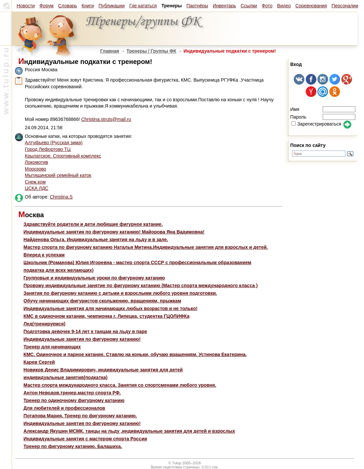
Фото (267, 5)
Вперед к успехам (44, 254)
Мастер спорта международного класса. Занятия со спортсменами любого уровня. (120, 385)
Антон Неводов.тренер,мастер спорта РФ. (72, 392)
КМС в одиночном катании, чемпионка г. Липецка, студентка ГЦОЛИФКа (106, 316)
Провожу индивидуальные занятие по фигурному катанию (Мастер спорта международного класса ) (141, 285)
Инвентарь (224, 5)
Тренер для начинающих (52, 346)
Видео (284, 5)
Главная (109, 51)
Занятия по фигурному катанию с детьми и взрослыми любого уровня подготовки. (120, 293)
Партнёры (197, 5)
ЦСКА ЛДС (37, 188)
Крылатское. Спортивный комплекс (63, 156)
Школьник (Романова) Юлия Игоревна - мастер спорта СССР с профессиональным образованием (137, 262)
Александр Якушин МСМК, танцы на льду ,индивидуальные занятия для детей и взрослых (129, 431)
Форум (46, 5)
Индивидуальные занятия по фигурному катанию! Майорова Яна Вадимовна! (114, 231)
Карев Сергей (39, 362)
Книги (88, 5)
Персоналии (345, 5)
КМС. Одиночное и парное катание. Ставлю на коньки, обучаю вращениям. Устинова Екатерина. (135, 354)
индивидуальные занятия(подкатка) (66, 377)
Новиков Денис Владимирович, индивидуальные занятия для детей (103, 369)
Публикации (112, 5)
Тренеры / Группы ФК (152, 51)
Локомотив (36, 162)
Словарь (67, 5)
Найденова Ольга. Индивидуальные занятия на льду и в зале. (96, 239)
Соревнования (311, 5)
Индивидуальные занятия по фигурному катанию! (82, 339)
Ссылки (249, 5)
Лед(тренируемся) (45, 323)
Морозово (35, 169)
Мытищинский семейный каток (58, 175)
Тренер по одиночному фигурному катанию (74, 400)
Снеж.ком (35, 182)
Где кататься (143, 5)
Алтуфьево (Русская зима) (54, 142)
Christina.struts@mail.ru (106, 119)
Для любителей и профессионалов (64, 408)
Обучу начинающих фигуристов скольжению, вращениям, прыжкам (102, 300)
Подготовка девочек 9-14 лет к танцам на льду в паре (85, 331)
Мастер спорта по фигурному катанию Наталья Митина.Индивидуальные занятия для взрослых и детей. (146, 247)
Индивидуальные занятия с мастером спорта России (85, 438)
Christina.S (61, 197)
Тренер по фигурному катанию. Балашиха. (73, 446)
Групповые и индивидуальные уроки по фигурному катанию (94, 277)
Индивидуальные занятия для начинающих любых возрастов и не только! (110, 308)
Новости (26, 5)
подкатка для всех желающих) (59, 270)
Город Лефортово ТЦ (48, 149)
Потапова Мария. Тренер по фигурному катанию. (80, 415)
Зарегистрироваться (316, 124)
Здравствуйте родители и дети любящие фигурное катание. (93, 224)
